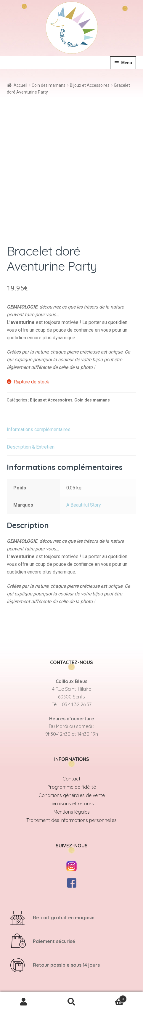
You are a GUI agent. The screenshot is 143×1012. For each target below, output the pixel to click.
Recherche (71, 1002)
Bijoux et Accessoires (90, 85)
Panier (111, 997)
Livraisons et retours (71, 804)
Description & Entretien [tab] (30, 447)
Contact (71, 779)
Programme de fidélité (71, 787)
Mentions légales (72, 812)
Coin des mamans (48, 85)
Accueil (20, 85)
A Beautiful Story (83, 505)
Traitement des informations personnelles (71, 820)
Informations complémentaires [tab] (38, 429)
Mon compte (24, 1002)
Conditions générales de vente (71, 795)
